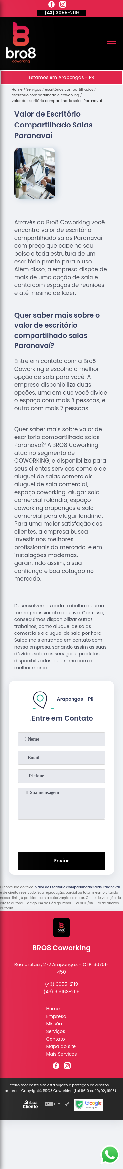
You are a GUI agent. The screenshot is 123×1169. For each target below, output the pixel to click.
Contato (55, 1039)
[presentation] (62, 834)
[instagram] (62, 5)
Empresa (56, 1016)
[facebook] (51, 5)
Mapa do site (61, 1046)
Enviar (61, 860)
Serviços (55, 1031)
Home (53, 1008)
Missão (54, 1024)
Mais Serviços (61, 1054)
